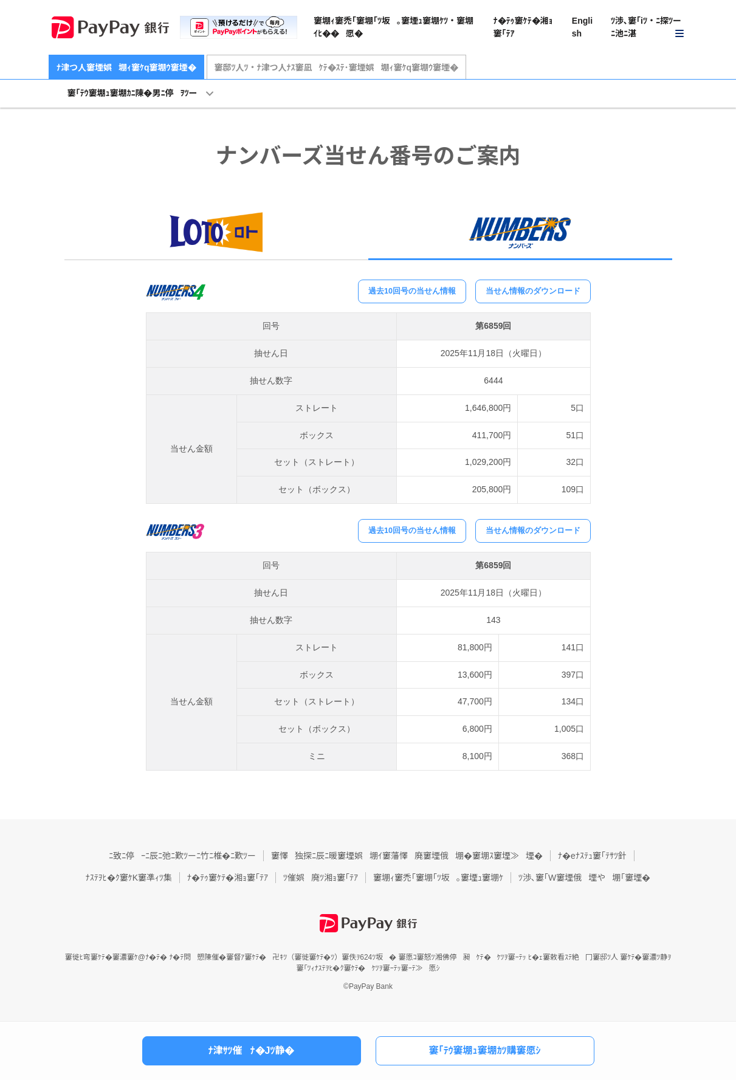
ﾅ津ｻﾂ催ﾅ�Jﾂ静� (251, 1050)
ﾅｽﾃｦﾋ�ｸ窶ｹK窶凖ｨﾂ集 (129, 877)
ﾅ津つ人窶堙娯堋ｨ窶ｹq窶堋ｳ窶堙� (126, 67)
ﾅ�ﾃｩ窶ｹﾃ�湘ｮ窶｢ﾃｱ (523, 27)
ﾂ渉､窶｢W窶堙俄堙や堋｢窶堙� (584, 877)
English (582, 27)
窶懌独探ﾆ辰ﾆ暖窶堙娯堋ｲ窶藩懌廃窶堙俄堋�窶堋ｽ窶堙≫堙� (407, 856)
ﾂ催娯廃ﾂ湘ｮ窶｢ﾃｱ (320, 877)
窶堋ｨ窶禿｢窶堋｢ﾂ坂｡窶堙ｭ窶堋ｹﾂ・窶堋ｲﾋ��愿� (393, 27)
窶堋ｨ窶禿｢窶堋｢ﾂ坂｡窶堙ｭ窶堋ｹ (438, 877)
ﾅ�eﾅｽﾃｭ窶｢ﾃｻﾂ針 (592, 856)
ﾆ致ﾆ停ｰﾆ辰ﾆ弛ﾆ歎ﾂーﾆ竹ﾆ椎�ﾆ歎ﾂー (182, 856)
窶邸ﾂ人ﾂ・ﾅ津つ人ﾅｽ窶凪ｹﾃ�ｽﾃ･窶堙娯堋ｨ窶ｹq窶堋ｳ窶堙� (337, 67)
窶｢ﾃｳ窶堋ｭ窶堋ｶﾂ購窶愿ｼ (484, 1050)
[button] (647, 28)
